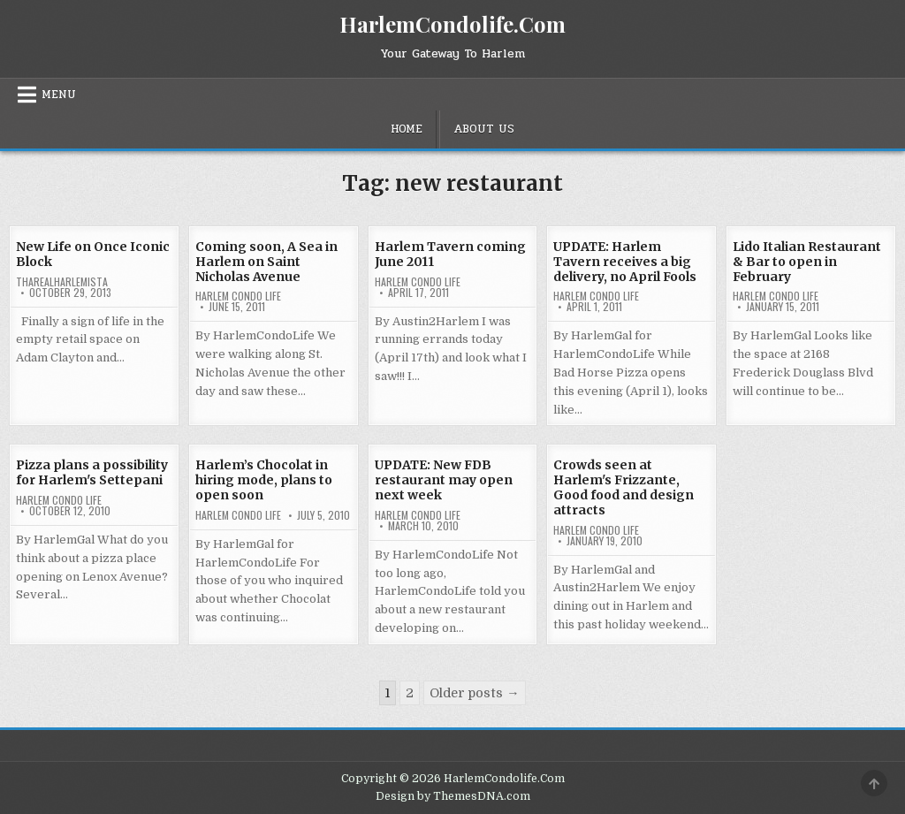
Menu (59, 94)
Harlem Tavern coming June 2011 (450, 254)
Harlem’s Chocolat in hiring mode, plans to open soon (263, 480)
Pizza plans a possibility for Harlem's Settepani (92, 472)
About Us (483, 129)
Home (406, 129)
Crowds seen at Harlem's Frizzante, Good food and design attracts (623, 487)
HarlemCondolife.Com (452, 24)
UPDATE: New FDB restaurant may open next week (444, 480)
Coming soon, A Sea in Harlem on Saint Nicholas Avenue (266, 262)
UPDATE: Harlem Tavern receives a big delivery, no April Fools (624, 262)
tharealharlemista (62, 282)
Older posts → (474, 693)
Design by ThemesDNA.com (453, 796)
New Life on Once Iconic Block (93, 254)
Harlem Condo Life (238, 296)
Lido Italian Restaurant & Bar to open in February (807, 262)
